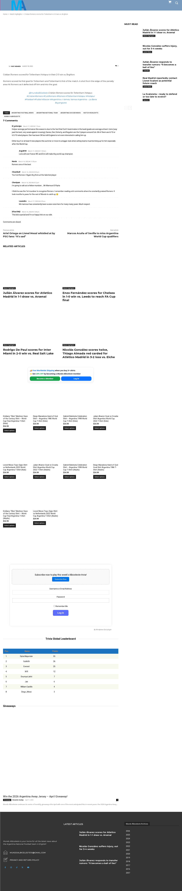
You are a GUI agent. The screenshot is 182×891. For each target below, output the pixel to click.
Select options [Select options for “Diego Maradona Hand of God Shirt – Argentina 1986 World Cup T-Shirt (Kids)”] (39, 428)
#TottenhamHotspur (75, 96)
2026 (128, 831)
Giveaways (7, 800)
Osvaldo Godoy (17, 800)
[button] (176, 2)
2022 (128, 846)
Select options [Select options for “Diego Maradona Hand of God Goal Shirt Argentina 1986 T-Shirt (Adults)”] (99, 477)
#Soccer (45, 99)
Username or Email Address (60, 589)
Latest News (147, 52)
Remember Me (61, 606)
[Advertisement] (60, 40)
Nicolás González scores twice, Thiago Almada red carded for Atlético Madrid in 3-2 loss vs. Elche (89, 353)
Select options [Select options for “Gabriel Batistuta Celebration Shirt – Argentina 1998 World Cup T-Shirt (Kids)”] (69, 428)
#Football (29, 99)
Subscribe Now (61, 579)
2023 (128, 842)
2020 (128, 854)
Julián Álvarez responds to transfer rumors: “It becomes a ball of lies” (159, 65)
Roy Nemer (16, 66)
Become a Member (45, 378)
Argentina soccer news (70, 113)
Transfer (146, 70)
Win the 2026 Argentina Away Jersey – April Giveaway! (35, 796)
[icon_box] (21, 860)
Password (61, 597)
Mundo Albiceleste (12, 116)
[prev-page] (126, 108)
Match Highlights (90, 113)
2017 (128, 865)
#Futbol (37, 99)
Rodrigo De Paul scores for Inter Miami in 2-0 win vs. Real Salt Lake (28, 351)
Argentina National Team (47, 113)
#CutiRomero (49, 96)
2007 (128, 873)
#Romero (61, 96)
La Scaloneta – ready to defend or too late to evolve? (160, 95)
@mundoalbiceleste (38, 93)
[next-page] (130, 108)
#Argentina (55, 99)
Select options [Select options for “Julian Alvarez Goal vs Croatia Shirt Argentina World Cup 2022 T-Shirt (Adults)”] (39, 477)
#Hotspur (90, 96)
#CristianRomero (35, 96)
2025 (128, 835)
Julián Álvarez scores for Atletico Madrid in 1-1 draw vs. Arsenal (27, 294)
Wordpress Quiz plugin (103, 629)
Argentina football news (23, 113)
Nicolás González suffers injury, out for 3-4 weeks (160, 47)
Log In (76, 378)
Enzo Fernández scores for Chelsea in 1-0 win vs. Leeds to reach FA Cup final (89, 296)
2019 (128, 858)
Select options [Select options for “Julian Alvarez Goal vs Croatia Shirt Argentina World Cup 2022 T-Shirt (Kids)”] (99, 428)
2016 (128, 869)
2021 (128, 850)
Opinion (146, 100)
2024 (128, 839)
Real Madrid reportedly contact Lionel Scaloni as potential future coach (160, 81)
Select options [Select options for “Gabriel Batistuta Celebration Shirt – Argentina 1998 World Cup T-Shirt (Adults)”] (69, 477)
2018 (128, 861)
